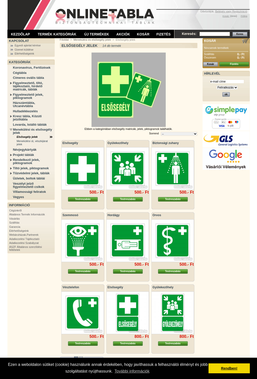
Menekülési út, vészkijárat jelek (32, 143)
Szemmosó (70, 215)
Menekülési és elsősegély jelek (32, 131)
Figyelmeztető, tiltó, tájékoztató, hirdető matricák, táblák (28, 86)
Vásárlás (14, 218)
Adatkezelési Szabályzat (24, 242)
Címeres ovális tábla (28, 77)
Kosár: (226, 16)
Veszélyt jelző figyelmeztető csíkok (28, 185)
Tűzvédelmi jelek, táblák (31, 173)
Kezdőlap (20, 34)
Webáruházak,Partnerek (23, 234)
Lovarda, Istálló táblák (30, 124)
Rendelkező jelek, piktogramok (26, 161)
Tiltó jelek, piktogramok (31, 168)
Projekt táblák (23, 154)
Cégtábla (19, 72)
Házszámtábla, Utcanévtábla (24, 104)
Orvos (157, 215)
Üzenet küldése (24, 49)
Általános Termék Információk (27, 214)
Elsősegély (70, 143)
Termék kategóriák (57, 34)
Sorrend (154, 133)
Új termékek (96, 34)
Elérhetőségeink (24, 53)
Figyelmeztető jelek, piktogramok (28, 96)
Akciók (123, 34)
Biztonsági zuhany (166, 143)
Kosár (143, 34)
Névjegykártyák (24, 149)
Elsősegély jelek (27, 136)
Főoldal (64, 39)
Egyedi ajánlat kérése (28, 45)
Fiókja (244, 16)
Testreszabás (83, 199)
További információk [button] (132, 371)
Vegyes (18, 197)
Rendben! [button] (229, 368)
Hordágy (114, 215)
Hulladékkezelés (25, 111)
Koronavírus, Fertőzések (31, 67)
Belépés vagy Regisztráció (231, 11)
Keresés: (189, 34)
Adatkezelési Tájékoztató (24, 238)
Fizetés (163, 34)
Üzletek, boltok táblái (29, 178)
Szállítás (14, 222)
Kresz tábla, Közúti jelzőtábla (27, 118)
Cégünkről (15, 210)
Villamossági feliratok (29, 191)
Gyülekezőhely (118, 143)
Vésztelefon (71, 287)
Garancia (14, 226)
